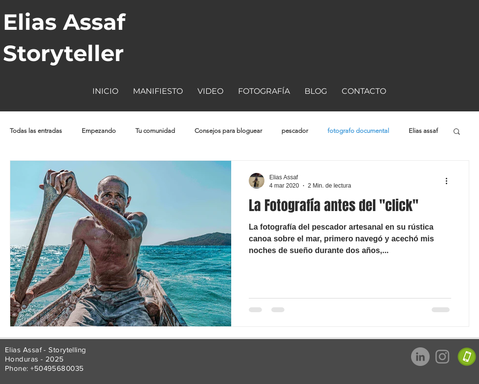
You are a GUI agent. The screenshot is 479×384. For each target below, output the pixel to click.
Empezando (99, 130)
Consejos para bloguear (228, 130)
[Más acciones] (450, 181)
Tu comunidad (155, 130)
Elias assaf (423, 130)
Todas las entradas (36, 130)
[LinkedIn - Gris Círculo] (420, 356)
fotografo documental (358, 130)
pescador (295, 130)
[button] (210, 91)
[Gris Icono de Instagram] (442, 356)
